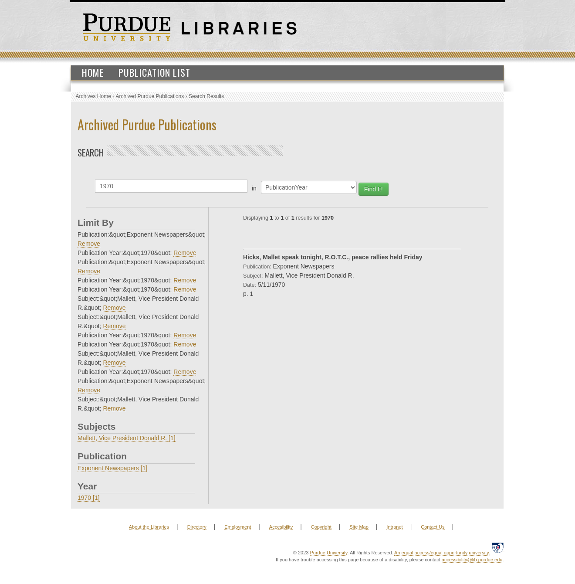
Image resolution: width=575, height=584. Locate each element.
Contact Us (432, 527)
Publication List (154, 72)
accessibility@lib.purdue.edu (472, 559)
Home (93, 72)
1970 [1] (89, 497)
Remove (89, 243)
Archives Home (93, 96)
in (254, 188)
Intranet (394, 527)
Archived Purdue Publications (150, 96)
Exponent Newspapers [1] (112, 468)
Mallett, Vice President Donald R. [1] (127, 438)
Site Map (358, 527)
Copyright (321, 527)
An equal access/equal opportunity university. (442, 552)
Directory (196, 527)
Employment (237, 527)
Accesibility (281, 527)
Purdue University (328, 552)
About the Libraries (149, 527)
